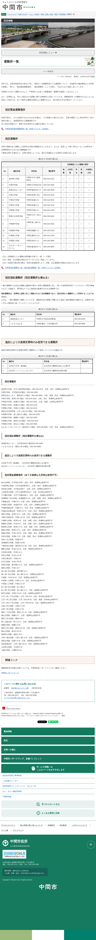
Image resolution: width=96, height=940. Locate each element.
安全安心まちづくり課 (20, 688)
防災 (56, 14)
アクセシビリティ (8, 825)
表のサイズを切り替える (48, 159)
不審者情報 (6, 797)
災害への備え (10, 750)
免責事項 (51, 825)
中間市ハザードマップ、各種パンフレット (23, 759)
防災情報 (62, 14)
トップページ (11, 14)
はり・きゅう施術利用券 (12, 791)
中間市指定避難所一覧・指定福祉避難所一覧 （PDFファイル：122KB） (33, 268)
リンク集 (4, 830)
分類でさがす (22, 14)
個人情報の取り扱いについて (31, 825)
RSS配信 (63, 825)
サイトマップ (18, 830)
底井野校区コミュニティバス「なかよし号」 (19, 786)
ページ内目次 (48, 71)
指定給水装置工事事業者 (12, 775)
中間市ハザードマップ (10, 673)
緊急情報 (8, 731)
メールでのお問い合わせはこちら (17, 698)
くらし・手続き (34, 14)
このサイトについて (79, 825)
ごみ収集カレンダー (10, 781)
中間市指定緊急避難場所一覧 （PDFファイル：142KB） (27, 129)
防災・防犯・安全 (47, 14)
